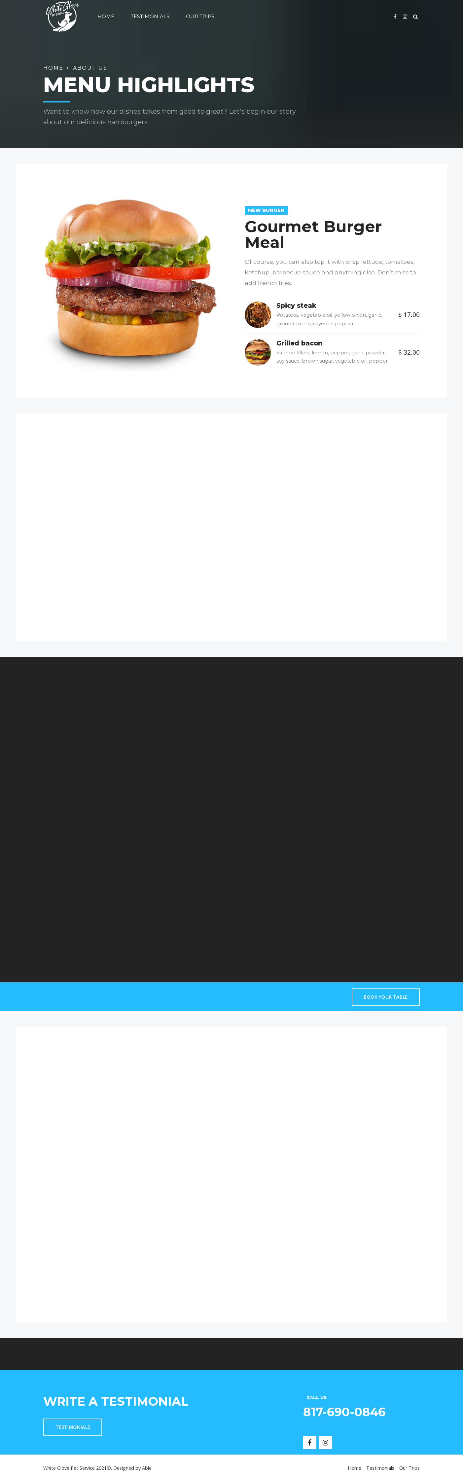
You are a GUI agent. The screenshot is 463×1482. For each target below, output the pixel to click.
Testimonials (150, 16)
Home (105, 16)
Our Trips (200, 16)
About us (90, 68)
